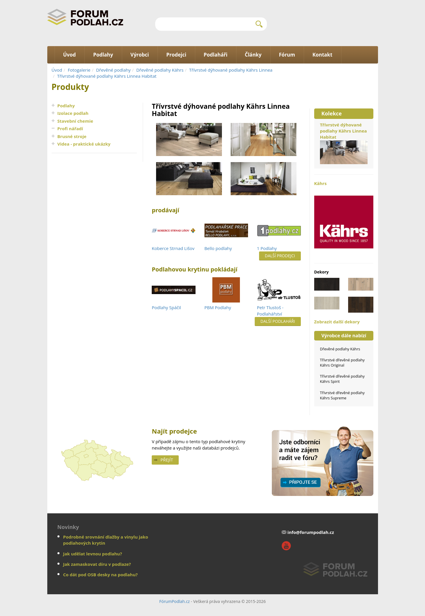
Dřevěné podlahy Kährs (160, 70)
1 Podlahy (267, 248)
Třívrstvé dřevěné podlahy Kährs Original (342, 362)
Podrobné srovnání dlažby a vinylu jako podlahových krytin (105, 540)
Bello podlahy (218, 248)
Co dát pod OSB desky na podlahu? (100, 574)
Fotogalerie (79, 70)
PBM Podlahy (217, 307)
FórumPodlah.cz (174, 601)
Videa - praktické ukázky (84, 144)
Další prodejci (280, 255)
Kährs (344, 218)
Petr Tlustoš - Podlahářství (270, 310)
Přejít (166, 460)
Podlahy (66, 105)
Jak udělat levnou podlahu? (92, 554)
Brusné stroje (71, 136)
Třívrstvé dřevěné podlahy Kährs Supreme (342, 395)
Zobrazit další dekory (337, 322)
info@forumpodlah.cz (310, 532)
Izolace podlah (72, 113)
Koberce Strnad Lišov (173, 248)
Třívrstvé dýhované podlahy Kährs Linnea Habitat (106, 76)
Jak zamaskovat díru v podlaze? (97, 564)
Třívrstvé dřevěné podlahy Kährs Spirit (342, 379)
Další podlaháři (278, 321)
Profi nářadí (70, 128)
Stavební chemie (75, 121)
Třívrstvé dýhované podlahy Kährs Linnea (230, 70)
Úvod (57, 70)
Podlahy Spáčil (166, 307)
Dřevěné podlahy (113, 70)
